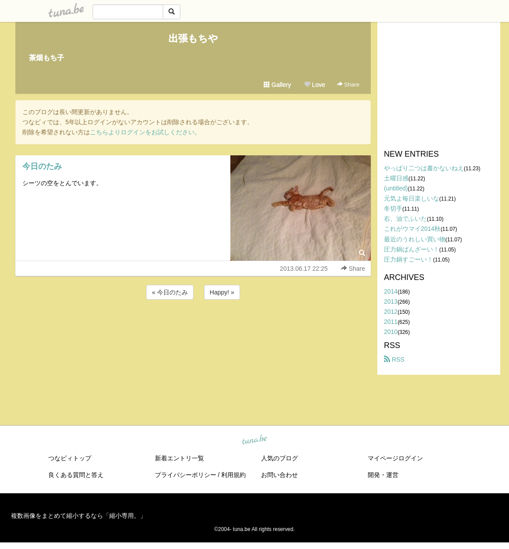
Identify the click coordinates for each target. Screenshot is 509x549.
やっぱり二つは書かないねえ (424, 168)
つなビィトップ (69, 458)
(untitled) (396, 188)
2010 (391, 331)
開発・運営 (383, 474)
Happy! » (222, 292)
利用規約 (233, 474)
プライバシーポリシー (185, 474)
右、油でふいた (405, 218)
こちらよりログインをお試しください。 (145, 132)
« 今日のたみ (170, 292)
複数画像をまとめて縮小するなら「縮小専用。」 (78, 515)
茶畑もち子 (46, 57)
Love (314, 84)
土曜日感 (396, 178)
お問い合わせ (279, 474)
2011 (391, 321)
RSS (394, 359)
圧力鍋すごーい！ (408, 259)
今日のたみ (42, 166)
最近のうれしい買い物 (414, 239)
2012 (391, 311)
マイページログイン (395, 458)
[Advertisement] (193, 325)
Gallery (277, 84)
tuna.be (254, 440)
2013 (391, 301)
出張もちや (193, 38)
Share (348, 84)
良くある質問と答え (76, 474)
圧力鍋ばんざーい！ (411, 249)
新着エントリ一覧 (179, 458)
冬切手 (393, 208)
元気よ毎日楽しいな (411, 198)
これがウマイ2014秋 (412, 228)
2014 (391, 291)
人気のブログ (279, 458)
